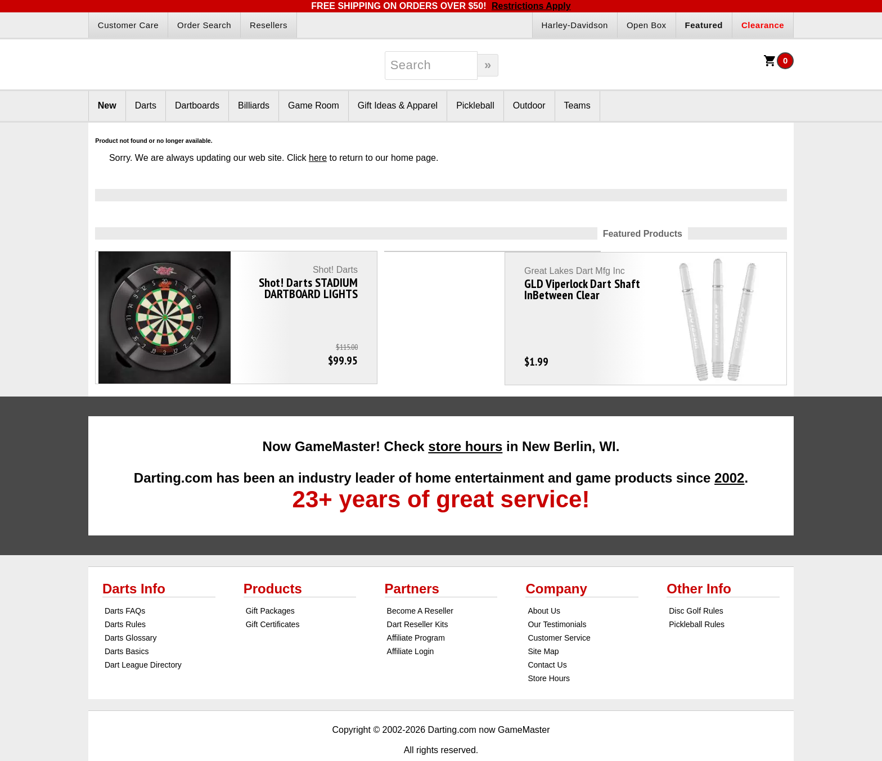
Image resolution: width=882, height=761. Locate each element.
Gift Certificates (273, 598)
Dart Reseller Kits (417, 598)
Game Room (313, 105)
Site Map (543, 625)
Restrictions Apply (531, 6)
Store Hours (549, 652)
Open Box (647, 25)
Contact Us (547, 638)
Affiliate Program (416, 611)
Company (556, 562)
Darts (145, 105)
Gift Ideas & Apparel (398, 105)
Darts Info (133, 562)
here (318, 158)
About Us (544, 584)
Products (273, 562)
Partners (412, 562)
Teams (577, 105)
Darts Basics (127, 625)
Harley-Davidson (575, 25)
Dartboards (197, 105)
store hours (465, 420)
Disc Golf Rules (696, 584)
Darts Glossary (131, 611)
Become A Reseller (420, 584)
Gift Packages (270, 584)
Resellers (268, 25)
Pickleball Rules (696, 598)
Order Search (204, 25)
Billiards (253, 105)
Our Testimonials (557, 598)
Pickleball (475, 105)
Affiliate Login (410, 625)
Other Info (699, 562)
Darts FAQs (125, 584)
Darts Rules (125, 598)
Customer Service (559, 611)
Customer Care (128, 25)
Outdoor (529, 105)
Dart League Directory (143, 638)
